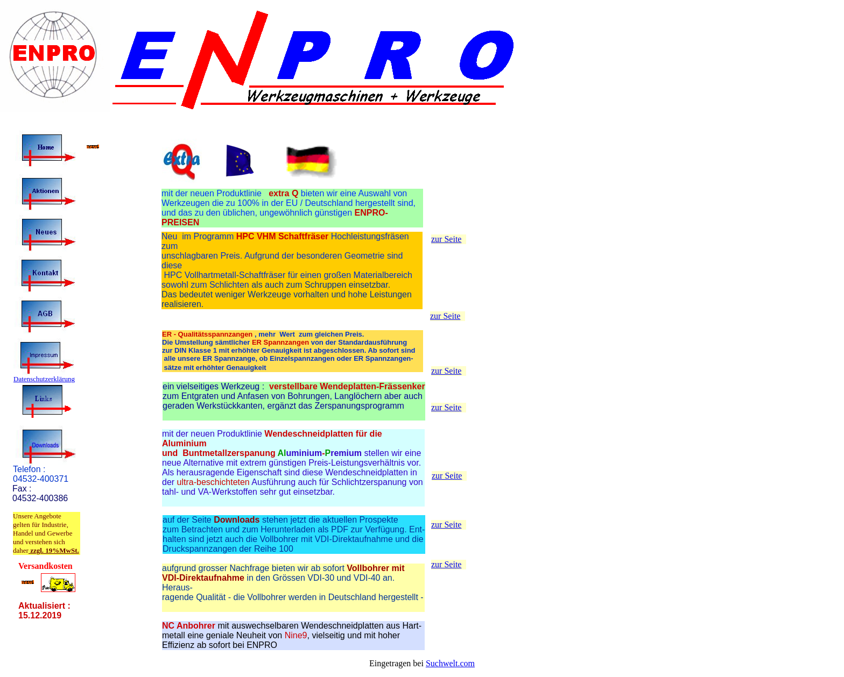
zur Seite (446, 239)
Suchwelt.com (450, 663)
